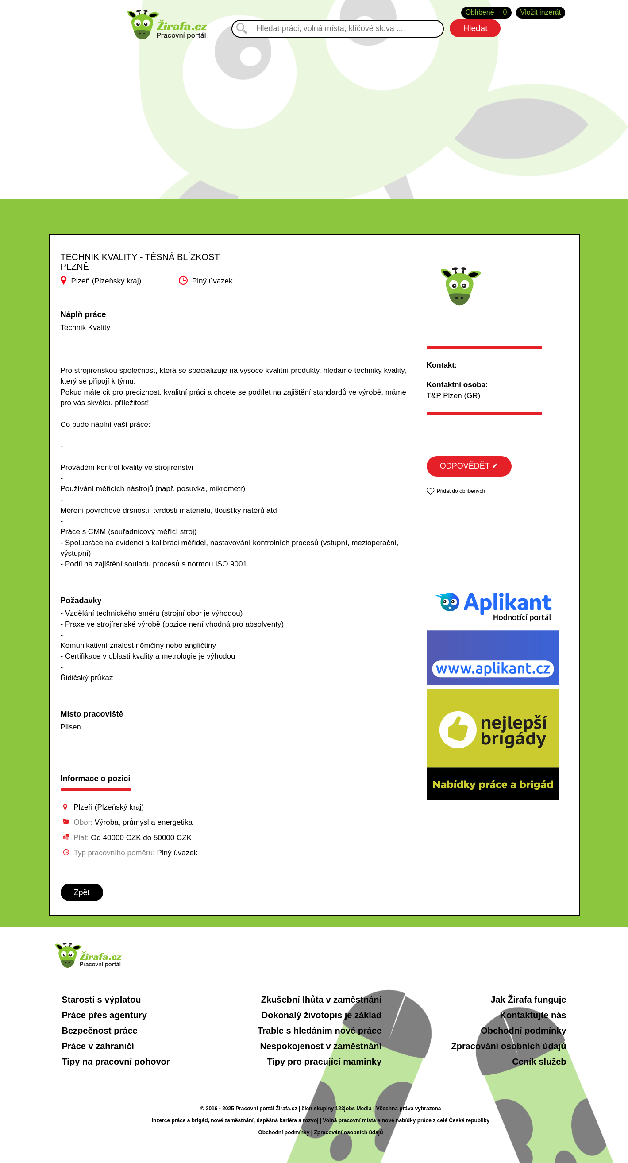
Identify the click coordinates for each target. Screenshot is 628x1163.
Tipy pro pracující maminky (324, 1061)
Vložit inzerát (540, 12)
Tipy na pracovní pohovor (116, 1061)
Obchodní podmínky (523, 1030)
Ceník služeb (539, 1061)
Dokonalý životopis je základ (321, 1015)
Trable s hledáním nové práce (319, 1030)
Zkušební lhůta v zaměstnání (321, 999)
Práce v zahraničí (98, 1046)
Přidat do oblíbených (461, 491)
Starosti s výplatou (101, 999)
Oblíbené (486, 13)
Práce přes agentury (104, 1015)
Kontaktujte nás (533, 1015)
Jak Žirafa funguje (528, 999)
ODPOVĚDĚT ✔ (469, 465)
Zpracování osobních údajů (508, 1046)
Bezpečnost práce (100, 1030)
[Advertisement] (314, 115)
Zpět (82, 892)
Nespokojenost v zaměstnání (321, 1046)
